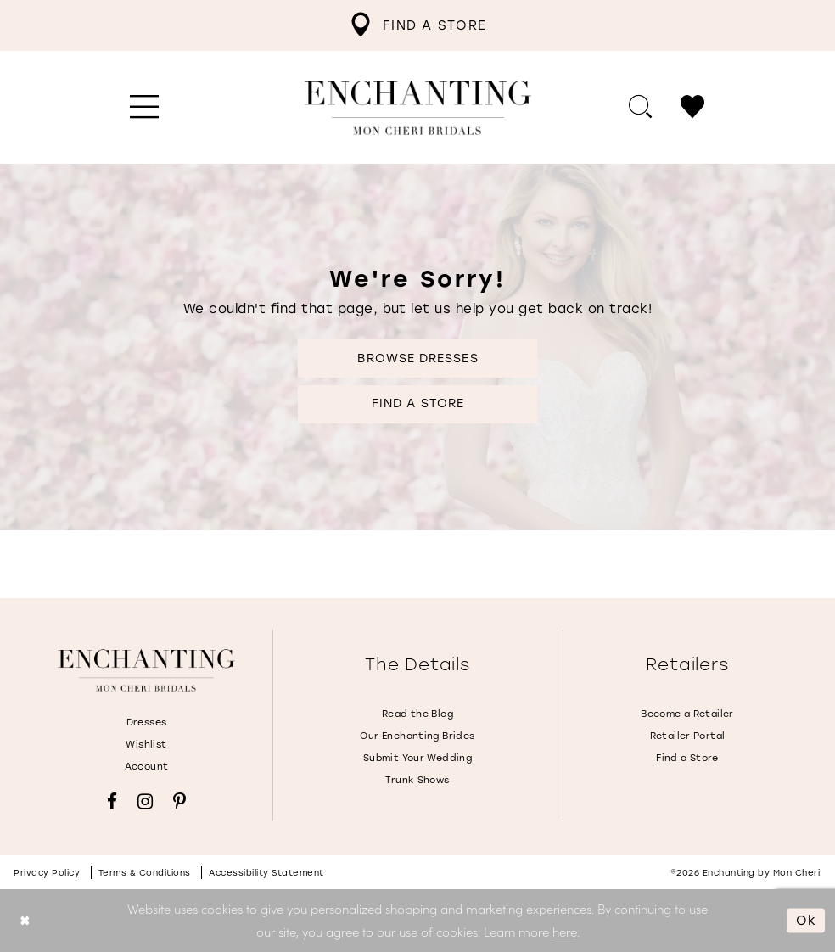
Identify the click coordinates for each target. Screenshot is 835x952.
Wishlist (146, 744)
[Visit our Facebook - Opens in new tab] (112, 801)
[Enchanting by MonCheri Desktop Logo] (418, 108)
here (564, 931)
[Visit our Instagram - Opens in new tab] (145, 801)
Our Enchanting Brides (417, 736)
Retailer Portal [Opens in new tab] (688, 736)
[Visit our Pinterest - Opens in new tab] (179, 801)
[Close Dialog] (25, 921)
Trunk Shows (417, 780)
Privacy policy (47, 872)
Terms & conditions (144, 872)
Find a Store (418, 403)
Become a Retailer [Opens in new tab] (687, 714)
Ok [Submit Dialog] (806, 919)
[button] (144, 107)
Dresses (146, 722)
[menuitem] (417, 25)
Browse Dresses (417, 358)
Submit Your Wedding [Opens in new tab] (417, 758)
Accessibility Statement (266, 872)
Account (147, 766)
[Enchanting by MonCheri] (146, 670)
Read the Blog (417, 714)
